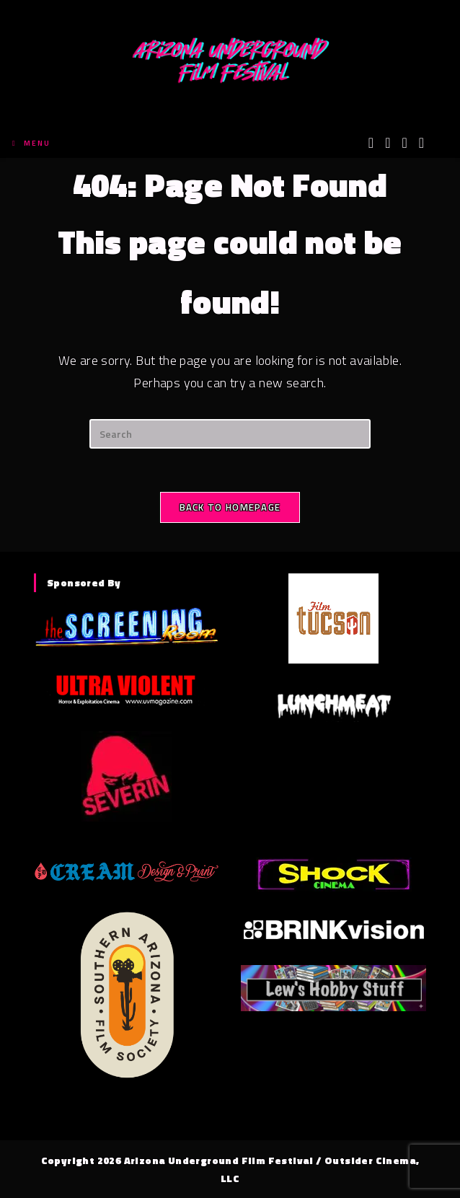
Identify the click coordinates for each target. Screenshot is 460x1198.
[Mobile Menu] (31, 143)
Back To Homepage (230, 507)
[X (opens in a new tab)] (371, 143)
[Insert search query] (230, 434)
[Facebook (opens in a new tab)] (387, 143)
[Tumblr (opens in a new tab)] (421, 143)
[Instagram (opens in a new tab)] (404, 143)
